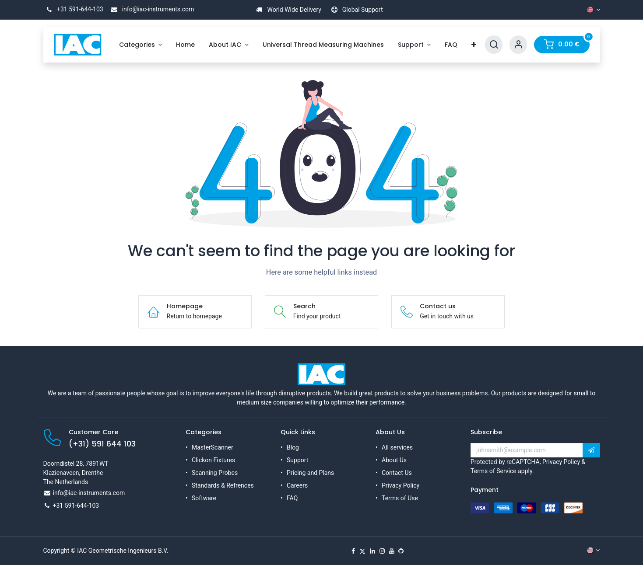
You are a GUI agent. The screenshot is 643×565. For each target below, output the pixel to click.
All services (397, 447)
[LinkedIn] (372, 551)
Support (297, 460)
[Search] (493, 44)
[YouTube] (391, 551)
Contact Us (397, 472)
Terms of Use (400, 498)
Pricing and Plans (310, 472)
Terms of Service (494, 470)
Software (204, 498)
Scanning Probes (215, 472)
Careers (297, 485)
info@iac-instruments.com (151, 9)
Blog (293, 447)
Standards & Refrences (223, 485)
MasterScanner (212, 447)
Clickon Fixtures (213, 460)
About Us (394, 460)
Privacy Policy (400, 485)
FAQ (292, 498)
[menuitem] (140, 45)
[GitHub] (401, 551)
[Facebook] (353, 551)
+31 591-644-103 (73, 9)
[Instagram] (382, 551)
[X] (362, 551)
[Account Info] (518, 44)
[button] (591, 450)
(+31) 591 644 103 (102, 444)
